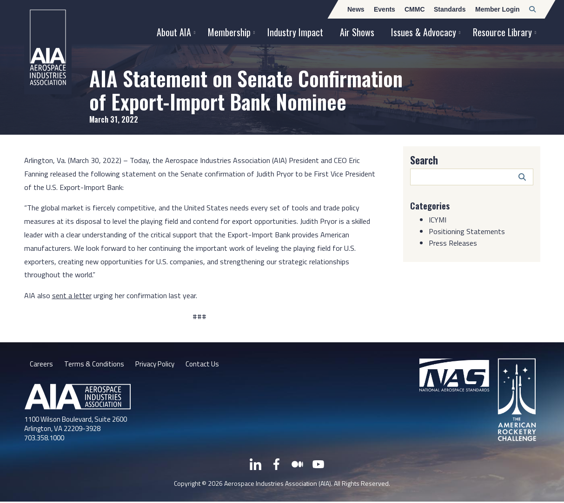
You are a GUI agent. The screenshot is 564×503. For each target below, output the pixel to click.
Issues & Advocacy (423, 32)
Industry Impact (295, 32)
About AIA (174, 32)
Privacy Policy (158, 364)
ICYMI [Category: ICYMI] (437, 219)
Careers (41, 364)
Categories (431, 205)
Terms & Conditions (95, 364)
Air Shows (357, 32)
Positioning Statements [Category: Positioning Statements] (467, 231)
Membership (229, 32)
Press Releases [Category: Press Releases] (453, 242)
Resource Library (502, 32)
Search (424, 159)
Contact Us (209, 364)
